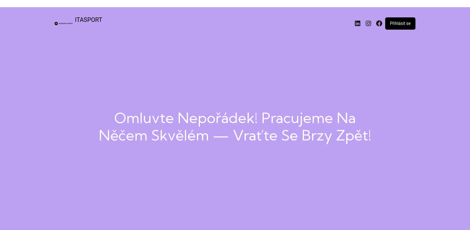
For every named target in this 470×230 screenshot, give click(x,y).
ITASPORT (88, 19)
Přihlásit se (400, 23)
